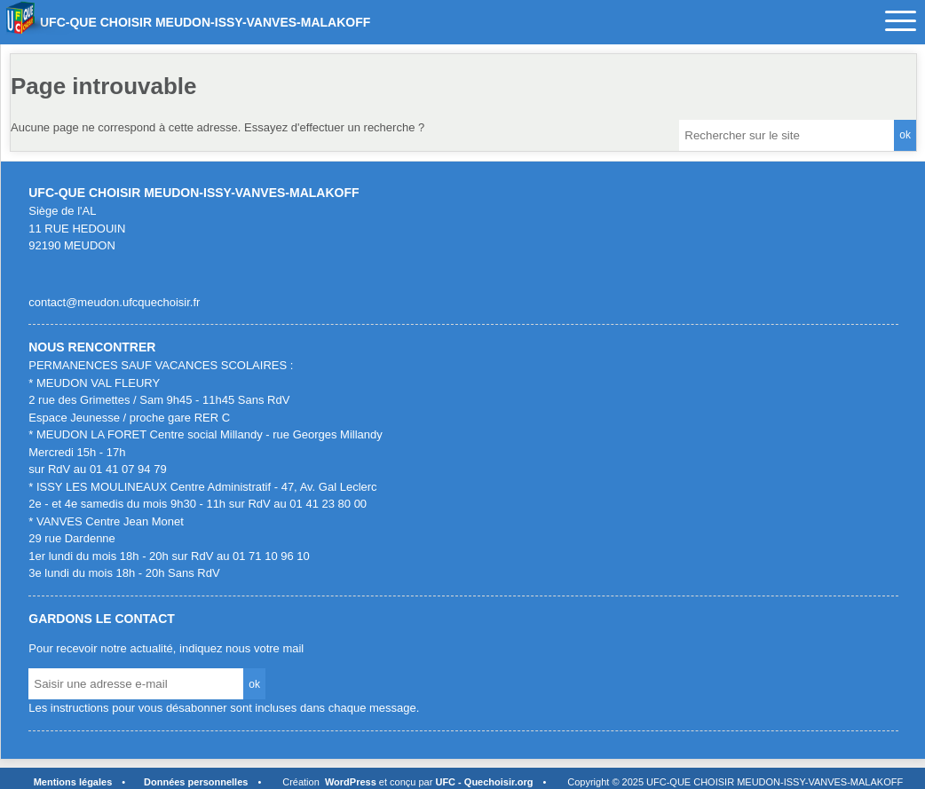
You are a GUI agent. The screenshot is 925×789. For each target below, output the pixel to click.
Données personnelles (196, 782)
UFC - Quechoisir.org (484, 782)
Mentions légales (73, 782)
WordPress (350, 782)
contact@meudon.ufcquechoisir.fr (114, 302)
